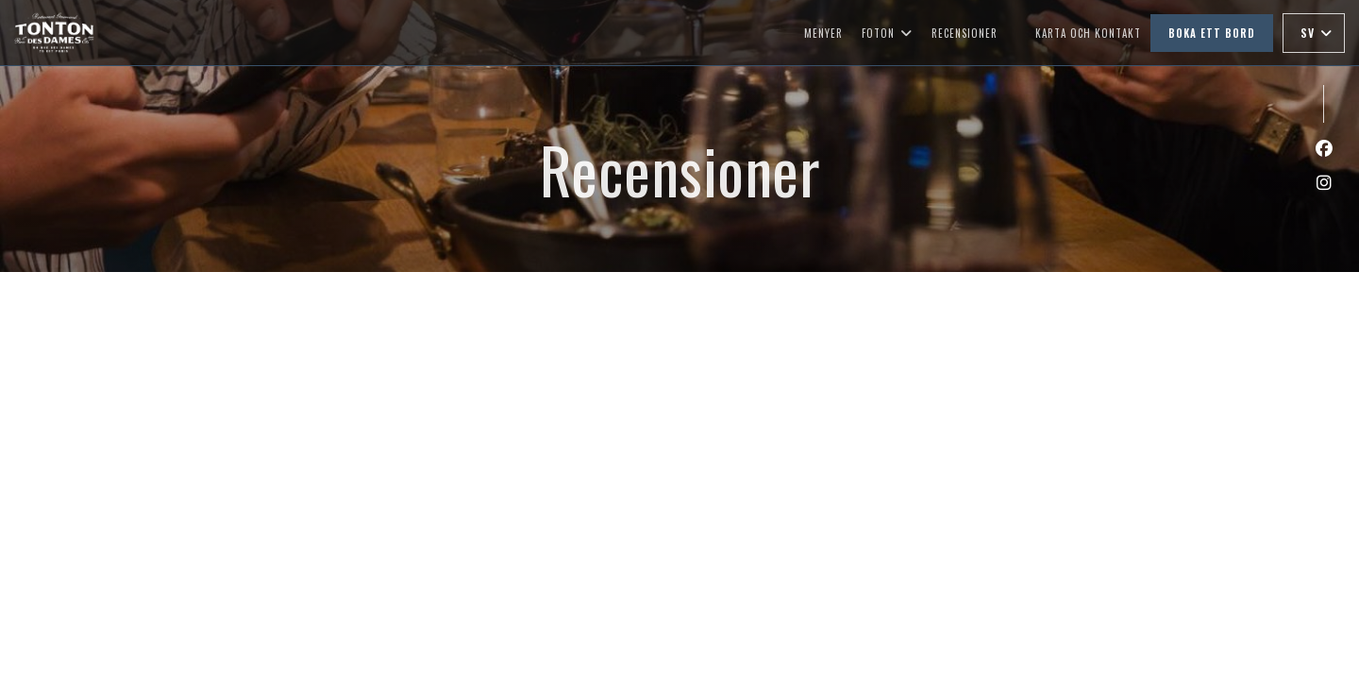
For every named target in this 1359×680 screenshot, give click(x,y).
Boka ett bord (1211, 33)
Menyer (823, 33)
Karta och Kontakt (1088, 33)
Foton (887, 33)
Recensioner (964, 33)
